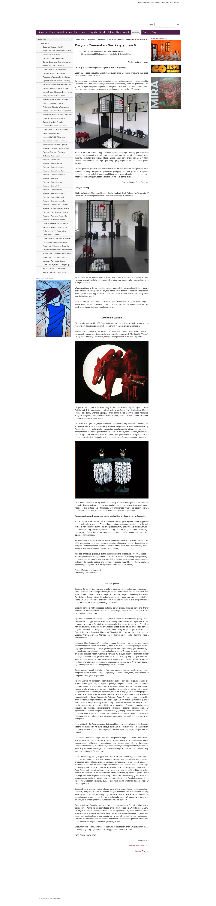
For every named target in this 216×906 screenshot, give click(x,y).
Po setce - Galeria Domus (52, 182)
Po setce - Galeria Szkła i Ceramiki (55, 205)
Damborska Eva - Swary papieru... (55, 257)
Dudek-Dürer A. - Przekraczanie (54, 69)
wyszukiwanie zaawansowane (165, 27)
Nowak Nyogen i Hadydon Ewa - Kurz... (57, 92)
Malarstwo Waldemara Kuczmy (54, 261)
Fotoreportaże (80, 32)
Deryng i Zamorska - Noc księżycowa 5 (57, 111)
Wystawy (136, 32)
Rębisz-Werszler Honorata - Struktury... (57, 81)
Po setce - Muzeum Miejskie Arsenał (56, 208)
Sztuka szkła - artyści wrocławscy (55, 141)
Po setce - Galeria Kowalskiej (53, 167)
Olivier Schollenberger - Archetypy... (56, 223)
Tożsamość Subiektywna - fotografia (56, 246)
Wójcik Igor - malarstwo (51, 133)
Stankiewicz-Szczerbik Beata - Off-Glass (57, 114)
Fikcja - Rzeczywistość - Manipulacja (56, 265)
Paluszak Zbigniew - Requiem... (54, 152)
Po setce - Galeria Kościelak (53, 171)
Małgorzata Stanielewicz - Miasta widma (57, 250)
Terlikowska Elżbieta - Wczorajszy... (56, 107)
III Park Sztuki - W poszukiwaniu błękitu (57, 253)
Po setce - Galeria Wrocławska (54, 175)
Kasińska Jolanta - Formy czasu (54, 272)
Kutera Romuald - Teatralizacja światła (57, 51)
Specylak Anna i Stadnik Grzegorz (55, 99)
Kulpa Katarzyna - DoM (51, 54)
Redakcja (43, 32)
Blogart (155, 32)
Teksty (111, 32)
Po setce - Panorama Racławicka (55, 216)
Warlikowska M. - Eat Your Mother (55, 73)
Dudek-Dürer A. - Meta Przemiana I (56, 129)
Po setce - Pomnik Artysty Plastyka (55, 212)
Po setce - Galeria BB (51, 186)
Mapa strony (155, 2)
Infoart (69, 32)
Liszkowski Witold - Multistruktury (55, 242)
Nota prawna (174, 2)
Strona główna (143, 2)
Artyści (60, 32)
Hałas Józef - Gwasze (51, 235)
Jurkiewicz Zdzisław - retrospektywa (56, 148)
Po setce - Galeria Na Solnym (53, 193)
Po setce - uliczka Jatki (51, 160)
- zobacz (138, 62)
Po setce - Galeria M (50, 178)
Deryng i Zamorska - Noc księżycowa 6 (57, 62)
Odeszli (146, 32)
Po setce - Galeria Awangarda (54, 201)
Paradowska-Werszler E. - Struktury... (56, 77)
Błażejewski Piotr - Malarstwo (53, 66)
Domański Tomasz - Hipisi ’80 (53, 47)
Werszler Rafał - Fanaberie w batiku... (56, 88)
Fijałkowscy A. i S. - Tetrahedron (54, 231)
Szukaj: (162, 24)
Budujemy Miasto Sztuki (51, 156)
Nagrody (93, 32)
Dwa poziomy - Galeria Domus (54, 96)
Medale (102, 32)
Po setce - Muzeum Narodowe (54, 220)
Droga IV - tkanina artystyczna (54, 118)
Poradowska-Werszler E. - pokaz (55, 144)
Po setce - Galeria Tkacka (52, 163)
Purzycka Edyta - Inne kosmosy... (55, 268)
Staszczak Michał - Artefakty (53, 122)
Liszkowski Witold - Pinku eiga (54, 137)
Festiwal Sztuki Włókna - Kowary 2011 (57, 84)
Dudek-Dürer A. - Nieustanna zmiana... (57, 238)
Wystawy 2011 (45, 43)
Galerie (126, 32)
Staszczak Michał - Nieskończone (55, 227)
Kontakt (165, 2)
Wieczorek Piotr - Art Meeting (53, 58)
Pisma (52, 32)
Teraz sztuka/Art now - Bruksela (54, 126)
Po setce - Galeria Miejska (52, 190)
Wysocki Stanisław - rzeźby (53, 103)
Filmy (118, 32)
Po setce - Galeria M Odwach (53, 197)
